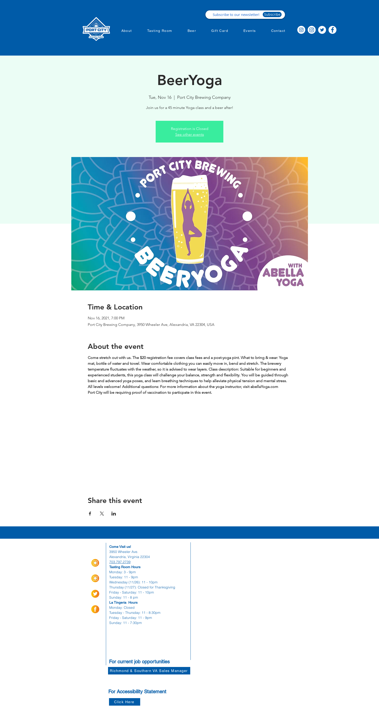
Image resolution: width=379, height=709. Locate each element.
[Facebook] (332, 30)
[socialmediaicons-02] (95, 594)
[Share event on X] (102, 514)
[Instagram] (301, 30)
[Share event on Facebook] (90, 514)
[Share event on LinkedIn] (113, 514)
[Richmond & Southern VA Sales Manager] (149, 670)
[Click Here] (124, 702)
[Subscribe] (272, 14)
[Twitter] (322, 30)
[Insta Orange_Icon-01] (95, 563)
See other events (189, 134)
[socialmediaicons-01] (95, 609)
